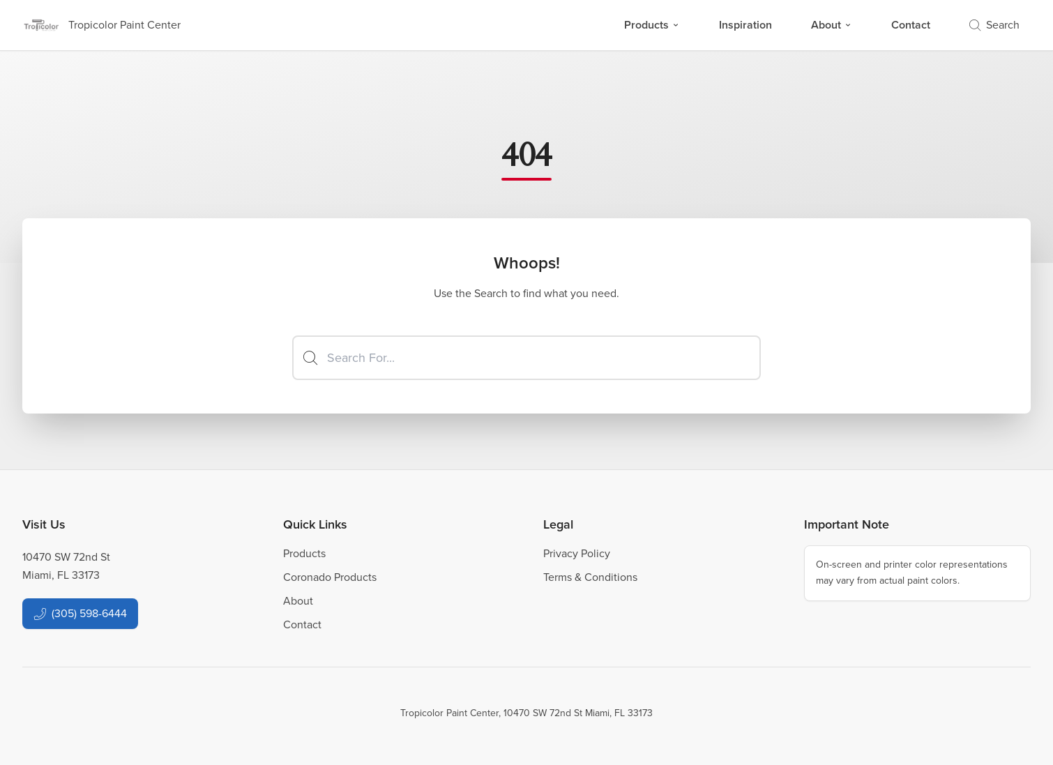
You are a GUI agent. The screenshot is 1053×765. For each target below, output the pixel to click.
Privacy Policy (576, 553)
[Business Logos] (101, 25)
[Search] (526, 357)
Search (994, 25)
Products (652, 25)
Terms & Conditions (590, 577)
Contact (910, 25)
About (831, 25)
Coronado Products (330, 577)
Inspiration (745, 25)
